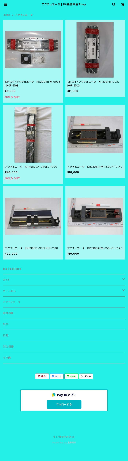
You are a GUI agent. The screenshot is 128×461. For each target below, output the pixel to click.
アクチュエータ (11, 302)
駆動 (5, 335)
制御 (5, 324)
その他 (7, 357)
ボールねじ (9, 290)
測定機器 (8, 346)
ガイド (6, 279)
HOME (7, 14)
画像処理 (8, 313)
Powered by (64, 442)
